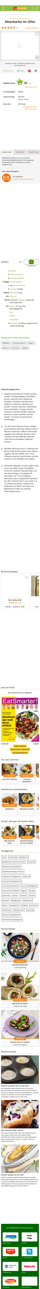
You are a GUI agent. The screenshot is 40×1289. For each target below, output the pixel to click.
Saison (15, 895)
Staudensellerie (16, 282)
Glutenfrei (31, 862)
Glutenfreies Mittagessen (11, 876)
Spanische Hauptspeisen (11, 915)
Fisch (4, 857)
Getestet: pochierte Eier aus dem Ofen (15, 1086)
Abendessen (27, 900)
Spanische (6, 895)
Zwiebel (13, 271)
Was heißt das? (31, 87)
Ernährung (13, 857)
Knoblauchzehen (16, 274)
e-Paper (36, 744)
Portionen (31, 265)
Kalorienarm (6, 910)
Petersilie (13, 293)
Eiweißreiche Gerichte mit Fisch (13, 862)
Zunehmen (34, 905)
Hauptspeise (13, 905)
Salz (11, 312)
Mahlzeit (5, 900)
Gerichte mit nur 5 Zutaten (20, 1042)
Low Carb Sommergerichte (11, 881)
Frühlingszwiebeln (17, 278)
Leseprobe (5, 744)
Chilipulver (14, 319)
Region (24, 891)
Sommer (23, 895)
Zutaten (5, 261)
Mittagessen (16, 900)
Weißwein (22, 300)
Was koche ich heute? (20, 1004)
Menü (3, 8)
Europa (32, 891)
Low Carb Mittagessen (29, 886)
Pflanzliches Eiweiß (26, 809)
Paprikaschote (19, 285)
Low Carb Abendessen (10, 886)
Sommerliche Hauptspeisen (12, 920)
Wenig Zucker (19, 910)
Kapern (12, 306)
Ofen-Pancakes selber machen (12, 1130)
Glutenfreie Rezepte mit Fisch (12, 871)
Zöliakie (24, 905)
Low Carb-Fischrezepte (10, 891)
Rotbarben (14, 323)
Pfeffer (12, 316)
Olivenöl (13, 296)
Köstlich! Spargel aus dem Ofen (12, 1175)
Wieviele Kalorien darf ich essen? (30, 107)
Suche (32, 8)
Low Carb (26, 876)
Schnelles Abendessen (20, 965)
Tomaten (13, 289)
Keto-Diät (30, 910)
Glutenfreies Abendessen (11, 867)
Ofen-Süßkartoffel (15, 600)
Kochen (32, 895)
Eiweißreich (9, 809)
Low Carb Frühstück (9, 779)
